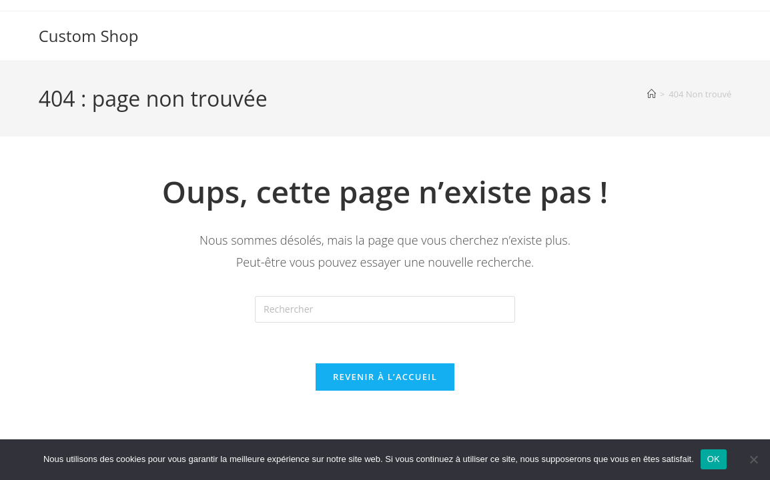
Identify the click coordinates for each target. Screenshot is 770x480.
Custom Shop (89, 36)
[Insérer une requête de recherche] (385, 309)
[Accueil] (651, 94)
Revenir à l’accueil (385, 377)
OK (713, 459)
